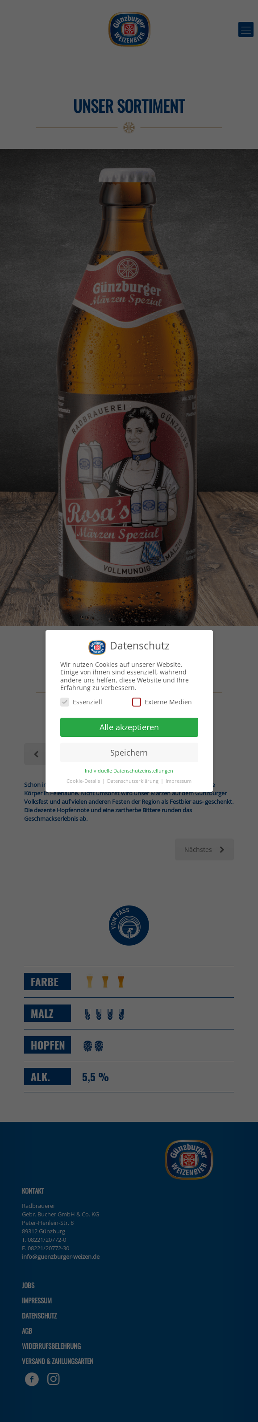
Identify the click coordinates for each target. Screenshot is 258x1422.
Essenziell (81, 702)
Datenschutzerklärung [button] (133, 781)
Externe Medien (162, 702)
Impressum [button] (178, 781)
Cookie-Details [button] (84, 781)
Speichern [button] (129, 752)
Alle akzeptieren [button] (129, 727)
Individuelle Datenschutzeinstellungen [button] (129, 771)
